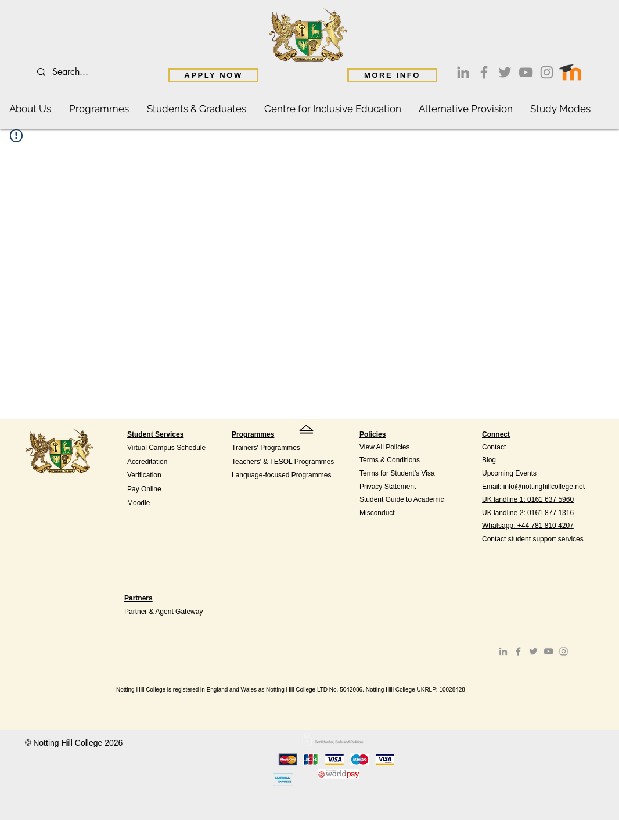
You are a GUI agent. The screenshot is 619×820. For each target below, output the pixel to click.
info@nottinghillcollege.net (544, 487)
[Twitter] (504, 72)
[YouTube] (525, 72)
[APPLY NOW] (213, 75)
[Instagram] (546, 72)
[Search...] (117, 72)
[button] (30, 103)
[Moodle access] (570, 70)
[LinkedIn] (463, 72)
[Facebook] (484, 72)
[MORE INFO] (392, 75)
